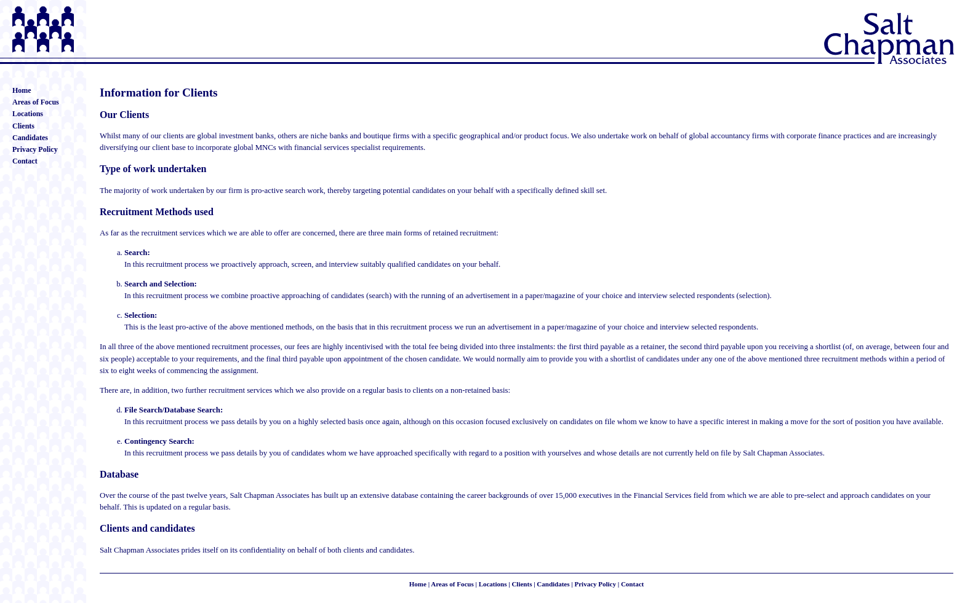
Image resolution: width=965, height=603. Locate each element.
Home (21, 90)
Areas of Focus (35, 102)
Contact (25, 161)
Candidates (30, 137)
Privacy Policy (35, 149)
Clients (23, 126)
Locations (27, 113)
